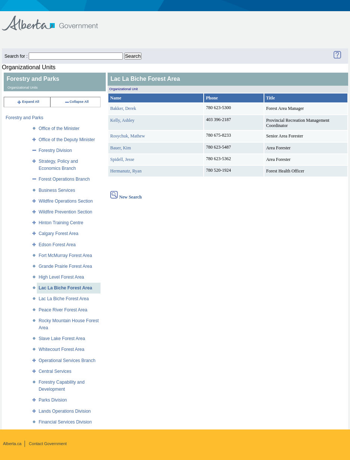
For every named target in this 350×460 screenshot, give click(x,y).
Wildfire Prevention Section (65, 212)
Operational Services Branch (67, 360)
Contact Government (48, 443)
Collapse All (76, 102)
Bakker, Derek (123, 108)
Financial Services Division (65, 422)
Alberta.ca (12, 443)
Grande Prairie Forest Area (65, 266)
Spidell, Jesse (122, 159)
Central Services (55, 371)
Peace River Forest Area (63, 310)
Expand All (28, 102)
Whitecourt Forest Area (62, 349)
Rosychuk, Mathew (127, 136)
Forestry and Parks (24, 117)
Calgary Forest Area (59, 233)
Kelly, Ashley (122, 120)
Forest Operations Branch (64, 179)
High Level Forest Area (61, 277)
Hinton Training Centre (61, 222)
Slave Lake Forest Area (62, 338)
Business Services (57, 190)
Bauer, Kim (120, 147)
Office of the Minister (59, 128)
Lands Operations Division (65, 411)
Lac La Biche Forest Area (65, 288)
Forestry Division (55, 150)
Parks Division (53, 400)
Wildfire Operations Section (66, 201)
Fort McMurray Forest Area (65, 255)
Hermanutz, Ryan (125, 171)
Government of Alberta (56, 19)
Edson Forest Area (57, 244)
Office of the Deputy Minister (67, 139)
